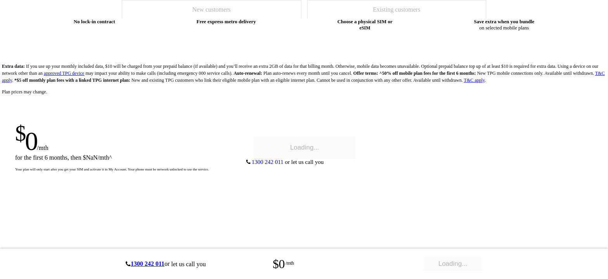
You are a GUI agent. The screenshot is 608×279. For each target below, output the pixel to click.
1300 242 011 (147, 263)
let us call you (188, 264)
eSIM (364, 28)
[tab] (211, 9)
